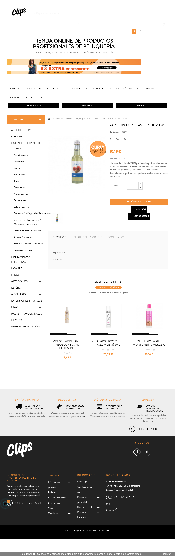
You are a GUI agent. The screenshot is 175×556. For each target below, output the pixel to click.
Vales (50, 525)
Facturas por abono (57, 514)
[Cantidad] (133, 186)
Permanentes (20, 201)
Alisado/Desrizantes (23, 238)
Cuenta (53, 492)
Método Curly (21, 131)
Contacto (81, 529)
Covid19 (16, 321)
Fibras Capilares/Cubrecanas (27, 231)
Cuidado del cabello (25, 144)
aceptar (167, 554)
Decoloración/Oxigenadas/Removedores (29, 214)
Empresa (81, 534)
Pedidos (52, 509)
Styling (17, 168)
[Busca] (121, 22)
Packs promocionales (26, 314)
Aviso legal (82, 498)
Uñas (14, 308)
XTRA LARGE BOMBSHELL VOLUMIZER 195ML (108, 360)
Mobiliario (18, 295)
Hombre (16, 269)
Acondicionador (21, 156)
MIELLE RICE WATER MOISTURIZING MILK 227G (149, 360)
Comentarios (115, 238)
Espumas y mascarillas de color (28, 244)
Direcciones (54, 519)
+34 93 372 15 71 (28, 520)
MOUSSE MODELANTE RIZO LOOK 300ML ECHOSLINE (67, 361)
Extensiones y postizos (26, 301)
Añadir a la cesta (138, 202)
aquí (84, 433)
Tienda (19, 120)
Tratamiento (19, 175)
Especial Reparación (25, 327)
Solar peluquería (21, 207)
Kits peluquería (21, 194)
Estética (16, 288)
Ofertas (16, 137)
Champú (18, 149)
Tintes (16, 181)
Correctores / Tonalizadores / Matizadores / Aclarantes (27, 223)
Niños (15, 275)
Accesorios (19, 282)
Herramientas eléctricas (20, 260)
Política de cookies (86, 524)
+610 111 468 (147, 446)
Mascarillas (19, 162)
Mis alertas (53, 530)
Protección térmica (23, 251)
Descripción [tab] (60, 238)
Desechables (19, 188)
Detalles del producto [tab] (87, 238)
